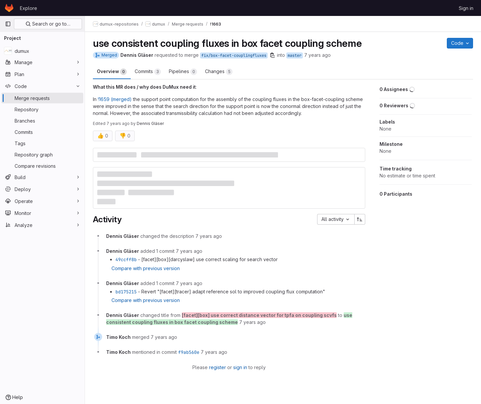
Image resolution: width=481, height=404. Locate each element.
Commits (148, 71)
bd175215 (126, 292)
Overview (112, 71)
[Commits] (42, 132)
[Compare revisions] (42, 165)
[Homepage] (9, 8)
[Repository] (42, 109)
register (217, 367)
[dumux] (42, 51)
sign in (240, 367)
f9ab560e (188, 352)
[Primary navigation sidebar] (8, 24)
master (295, 55)
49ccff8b (126, 259)
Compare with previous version (145, 268)
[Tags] (42, 143)
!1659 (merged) (115, 99)
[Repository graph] (42, 154)
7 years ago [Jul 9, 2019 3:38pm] (118, 123)
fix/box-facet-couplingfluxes (233, 55)
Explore (28, 8)
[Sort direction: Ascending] (360, 219)
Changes (219, 71)
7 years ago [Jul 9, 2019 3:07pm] (317, 55)
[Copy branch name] (272, 55)
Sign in (466, 8)
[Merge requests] (42, 98)
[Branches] (42, 120)
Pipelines (183, 71)
